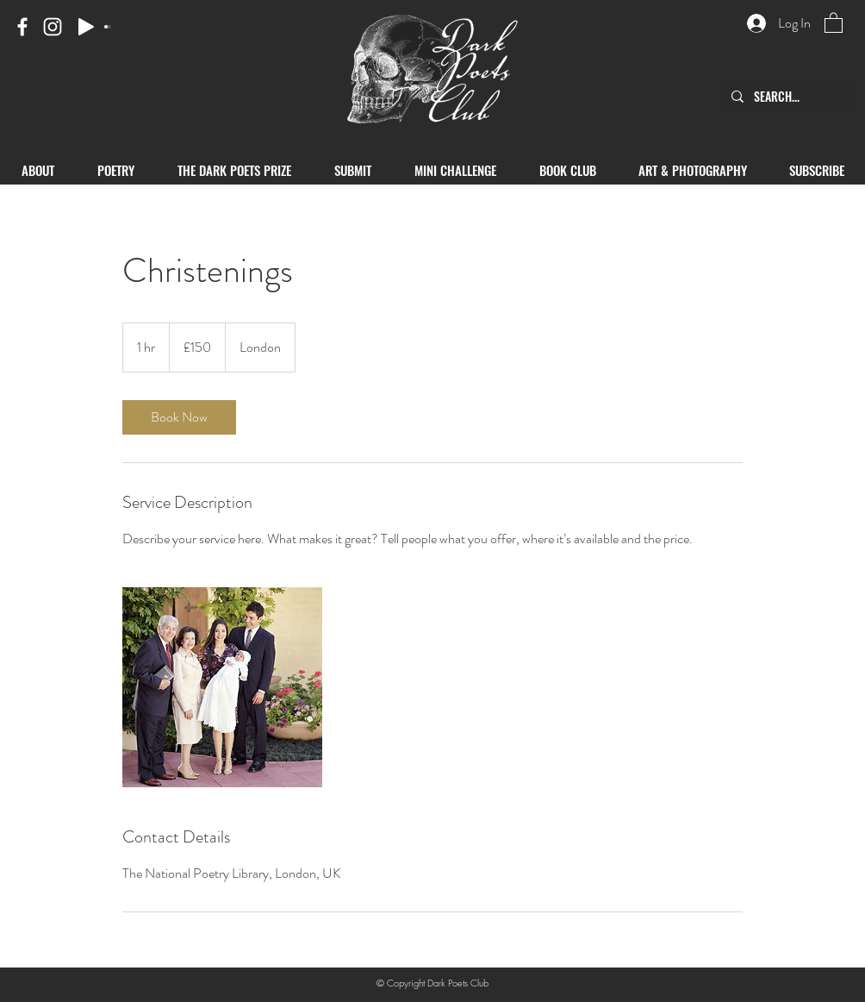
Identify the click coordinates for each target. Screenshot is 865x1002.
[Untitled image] (222, 687)
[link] (179, 417)
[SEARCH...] (786, 96)
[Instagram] (52, 27)
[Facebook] (22, 27)
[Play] (86, 26)
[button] (834, 22)
